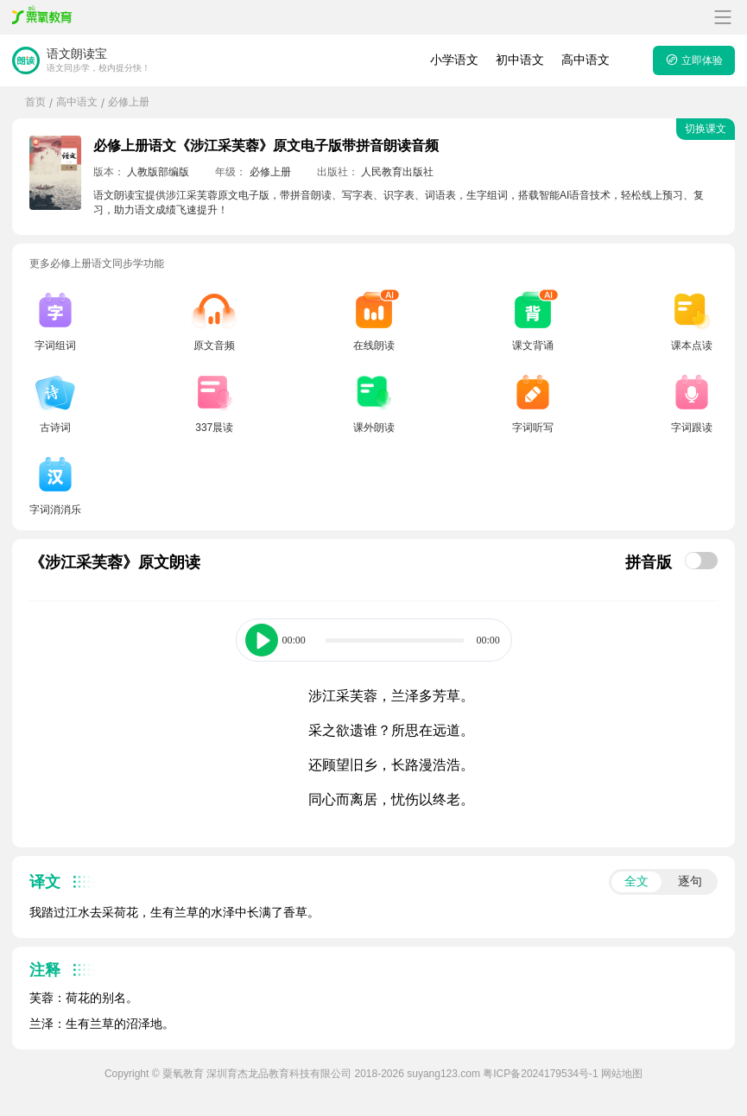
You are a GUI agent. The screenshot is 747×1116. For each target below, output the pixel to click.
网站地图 (622, 1074)
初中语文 (520, 60)
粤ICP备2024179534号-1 (540, 1074)
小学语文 (454, 60)
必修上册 (128, 102)
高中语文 (585, 60)
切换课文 (705, 129)
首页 (35, 102)
